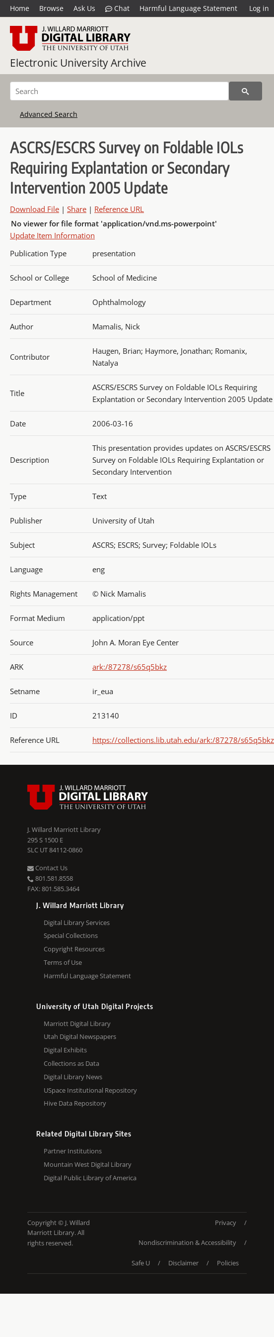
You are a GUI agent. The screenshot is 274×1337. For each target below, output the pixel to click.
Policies (228, 1262)
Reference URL (119, 209)
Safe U (141, 1262)
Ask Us (84, 8)
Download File (34, 209)
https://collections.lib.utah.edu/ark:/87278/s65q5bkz (183, 740)
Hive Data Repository (75, 1103)
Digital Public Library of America (90, 1177)
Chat (117, 8)
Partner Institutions (73, 1150)
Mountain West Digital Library (88, 1164)
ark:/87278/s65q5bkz (129, 667)
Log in (259, 8)
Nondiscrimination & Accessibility (187, 1242)
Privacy (225, 1222)
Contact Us (47, 867)
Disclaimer (183, 1262)
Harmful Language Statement (188, 8)
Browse (51, 8)
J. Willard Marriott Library (64, 829)
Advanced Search (48, 114)
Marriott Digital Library (77, 1023)
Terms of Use (63, 962)
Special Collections (71, 935)
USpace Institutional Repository (90, 1090)
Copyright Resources (74, 948)
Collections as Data (71, 1063)
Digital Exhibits (65, 1049)
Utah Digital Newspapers (80, 1036)
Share (76, 209)
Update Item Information (52, 235)
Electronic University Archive (78, 63)
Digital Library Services (77, 922)
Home (19, 8)
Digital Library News (73, 1076)
